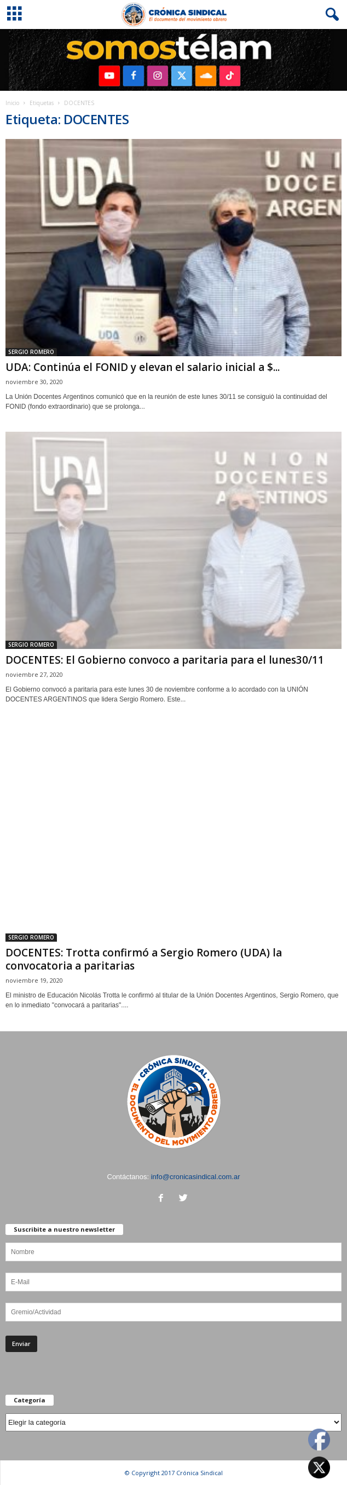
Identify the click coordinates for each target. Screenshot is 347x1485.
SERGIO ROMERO (31, 352)
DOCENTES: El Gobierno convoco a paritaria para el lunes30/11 (164, 660)
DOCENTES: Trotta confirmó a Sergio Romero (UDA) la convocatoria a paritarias (143, 959)
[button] (330, 15)
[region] (173, 60)
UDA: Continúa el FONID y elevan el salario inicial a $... (142, 367)
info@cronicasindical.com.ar (195, 1177)
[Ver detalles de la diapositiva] (173, 60)
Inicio (12, 103)
